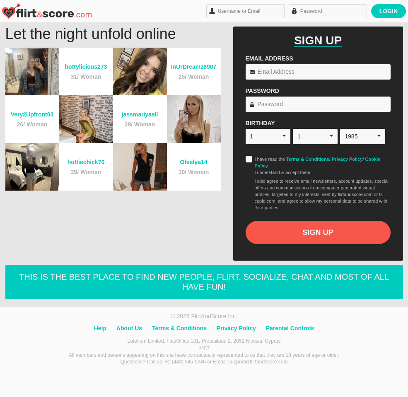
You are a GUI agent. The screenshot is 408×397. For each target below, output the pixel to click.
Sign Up (317, 232)
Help (100, 328)
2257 (204, 348)
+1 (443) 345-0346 (186, 362)
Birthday (260, 123)
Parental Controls (290, 328)
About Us (129, 328)
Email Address (269, 58)
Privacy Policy (347, 159)
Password (262, 91)
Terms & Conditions (307, 159)
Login (388, 11)
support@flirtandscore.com (258, 362)
